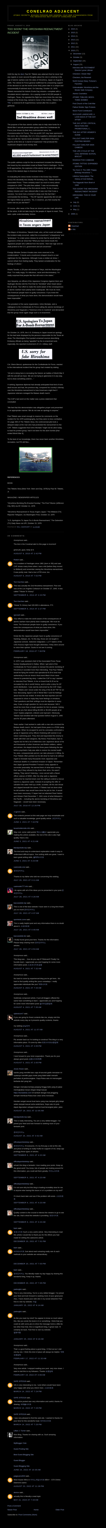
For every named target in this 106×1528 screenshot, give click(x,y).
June (75, 206)
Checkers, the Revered (82, 77)
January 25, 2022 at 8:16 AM (29, 1339)
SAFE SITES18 (20, 1381)
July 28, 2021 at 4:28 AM (26, 897)
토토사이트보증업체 (50, 1042)
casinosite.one (19, 867)
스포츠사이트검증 (35, 965)
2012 (73, 43)
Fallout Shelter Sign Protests (84, 107)
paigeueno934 (19, 1476)
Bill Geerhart (74, 226)
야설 (34, 1302)
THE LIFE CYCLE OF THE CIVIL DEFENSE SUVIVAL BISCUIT (84, 153)
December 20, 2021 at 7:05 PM (30, 1283)
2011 (73, 47)
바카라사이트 (19, 1251)
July (75, 202)
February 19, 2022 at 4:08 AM (29, 1375)
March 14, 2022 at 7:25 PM (28, 1408)
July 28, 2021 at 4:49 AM (26, 930)
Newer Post (12, 1510)
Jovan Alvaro (19, 1069)
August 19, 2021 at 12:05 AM (29, 1111)
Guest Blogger (19, 1460)
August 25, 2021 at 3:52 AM (28, 1136)
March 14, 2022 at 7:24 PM (28, 1391)
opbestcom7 (18, 1014)
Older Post (60, 1510)
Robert (16, 560)
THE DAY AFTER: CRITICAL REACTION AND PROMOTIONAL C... (84, 126)
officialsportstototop (21, 1142)
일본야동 (17, 1332)
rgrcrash (17, 615)
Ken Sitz (72, 229)
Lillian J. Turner (20, 1431)
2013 (73, 40)
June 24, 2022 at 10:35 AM (27, 1470)
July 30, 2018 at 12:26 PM (27, 806)
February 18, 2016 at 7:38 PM (29, 651)
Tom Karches (19, 582)
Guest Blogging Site (22, 1466)
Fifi (9, 103)
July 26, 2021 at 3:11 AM (26, 880)
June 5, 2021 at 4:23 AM (26, 861)
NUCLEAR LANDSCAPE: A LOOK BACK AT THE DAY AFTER (84, 117)
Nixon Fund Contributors (82, 111)
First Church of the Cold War (84, 103)
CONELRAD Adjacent (53, 11)
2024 (73, 29)
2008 (73, 214)
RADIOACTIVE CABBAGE (83, 160)
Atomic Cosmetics (80, 94)
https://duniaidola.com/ (23, 1093)
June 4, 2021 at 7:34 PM (26, 822)
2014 (73, 36)
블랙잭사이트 (38, 857)
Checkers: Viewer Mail (81, 74)
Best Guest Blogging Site (24, 1455)
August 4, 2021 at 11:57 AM (28, 1030)
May (75, 209)
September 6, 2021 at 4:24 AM (30, 1222)
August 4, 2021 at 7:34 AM (27, 988)
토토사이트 (53, 1215)
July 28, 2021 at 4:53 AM (26, 949)
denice (16, 1492)
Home (36, 1510)
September (77, 61)
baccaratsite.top (20, 903)
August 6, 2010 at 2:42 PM (28, 553)
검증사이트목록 (35, 1059)
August (76, 64)
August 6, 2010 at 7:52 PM (28, 576)
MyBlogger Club (20, 1443)
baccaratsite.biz (20, 936)
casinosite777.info (21, 886)
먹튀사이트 (43, 984)
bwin (15, 1228)
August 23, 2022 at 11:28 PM (29, 1486)
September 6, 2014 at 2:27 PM (30, 609)
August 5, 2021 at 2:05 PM (28, 1046)
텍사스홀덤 (41, 832)
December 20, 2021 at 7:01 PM (30, 1241)
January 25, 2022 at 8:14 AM (29, 1305)
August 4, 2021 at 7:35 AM (27, 1007)
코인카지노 (56, 818)
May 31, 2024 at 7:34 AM (26, 1500)
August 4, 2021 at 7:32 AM (27, 969)
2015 (73, 32)
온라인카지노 (19, 871)
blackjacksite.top (20, 848)
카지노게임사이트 (37, 1480)
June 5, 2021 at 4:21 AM (26, 841)
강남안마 (26, 1026)
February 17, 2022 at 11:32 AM (30, 1358)
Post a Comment (14, 1506)
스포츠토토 (25, 926)
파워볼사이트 (26, 1404)
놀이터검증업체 (46, 1004)
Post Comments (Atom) (27, 1515)
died (22, 74)
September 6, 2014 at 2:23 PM (30, 595)
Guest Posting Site (21, 1449)
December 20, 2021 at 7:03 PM (30, 1264)
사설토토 (17, 812)
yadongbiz (18, 1289)
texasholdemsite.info (22, 828)
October (76, 57)
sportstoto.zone (20, 919)
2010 (73, 50)
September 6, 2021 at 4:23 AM (30, 1177)
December (77, 54)
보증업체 (49, 1371)
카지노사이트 (54, 1171)
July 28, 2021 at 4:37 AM (26, 913)
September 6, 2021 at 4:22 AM (30, 1155)
